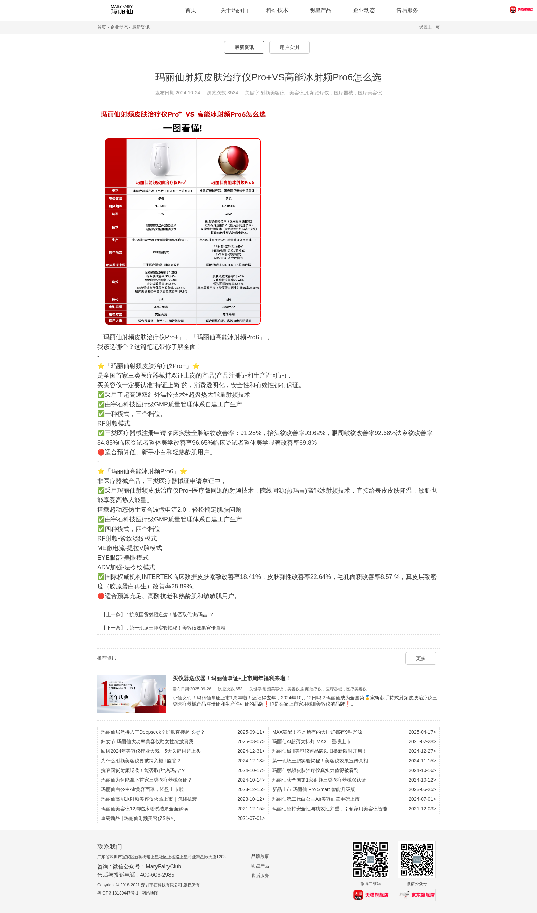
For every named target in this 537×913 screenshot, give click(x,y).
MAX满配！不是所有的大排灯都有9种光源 (317, 732)
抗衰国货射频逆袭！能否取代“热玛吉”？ (171, 614)
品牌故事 (260, 856)
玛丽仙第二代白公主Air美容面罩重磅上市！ (318, 799)
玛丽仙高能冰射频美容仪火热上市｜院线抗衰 (149, 799)
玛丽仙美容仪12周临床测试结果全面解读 (144, 808)
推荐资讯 (106, 658)
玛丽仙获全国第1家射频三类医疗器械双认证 (319, 780)
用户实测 (289, 47)
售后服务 (260, 875)
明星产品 (260, 865)
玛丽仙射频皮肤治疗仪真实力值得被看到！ (317, 770)
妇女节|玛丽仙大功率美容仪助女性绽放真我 (147, 741)
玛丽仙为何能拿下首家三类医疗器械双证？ (146, 780)
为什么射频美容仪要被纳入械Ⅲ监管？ (141, 760)
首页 (101, 27)
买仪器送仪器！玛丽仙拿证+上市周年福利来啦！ (232, 678)
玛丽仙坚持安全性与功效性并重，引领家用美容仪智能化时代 (337, 808)
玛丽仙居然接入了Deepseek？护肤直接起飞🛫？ (153, 732)
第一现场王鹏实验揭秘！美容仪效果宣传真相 (177, 628)
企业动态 (364, 10)
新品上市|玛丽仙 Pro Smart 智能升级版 (313, 789)
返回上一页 (429, 27)
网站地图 (150, 893)
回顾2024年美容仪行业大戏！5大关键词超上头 (151, 751)
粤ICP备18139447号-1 (117, 893)
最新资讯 (141, 27)
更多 (421, 658)
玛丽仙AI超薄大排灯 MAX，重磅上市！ (313, 741)
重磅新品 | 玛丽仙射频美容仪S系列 (138, 818)
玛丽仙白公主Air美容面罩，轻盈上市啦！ (144, 789)
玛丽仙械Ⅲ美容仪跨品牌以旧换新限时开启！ (319, 751)
